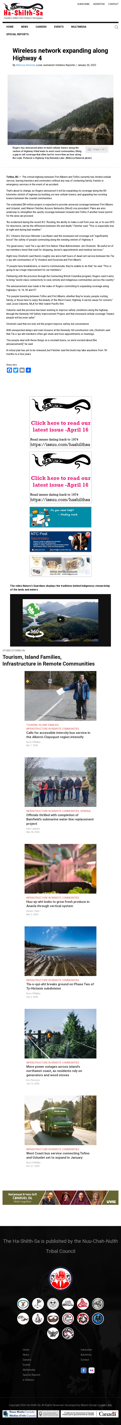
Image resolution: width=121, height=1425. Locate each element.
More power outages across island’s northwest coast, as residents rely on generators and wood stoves (54, 1071)
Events (59, 26)
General (85, 811)
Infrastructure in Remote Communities (49, 664)
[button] (60, 110)
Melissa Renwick (25, 65)
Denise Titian (32, 911)
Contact (113, 4)
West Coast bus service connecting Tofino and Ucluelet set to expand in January (57, 1155)
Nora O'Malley (33, 742)
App (110, 1405)
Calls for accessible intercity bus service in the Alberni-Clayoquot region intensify (58, 735)
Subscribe (83, 4)
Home (10, 26)
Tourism (12, 657)
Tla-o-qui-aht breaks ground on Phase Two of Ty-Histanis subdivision (60, 986)
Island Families (42, 657)
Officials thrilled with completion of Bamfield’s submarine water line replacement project (60, 819)
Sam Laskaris (33, 828)
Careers (41, 26)
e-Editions (28, 1379)
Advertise (99, 4)
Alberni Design (89, 1405)
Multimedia (78, 26)
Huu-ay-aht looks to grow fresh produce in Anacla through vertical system (57, 904)
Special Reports (17, 34)
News (24, 26)
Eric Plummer (33, 1080)
